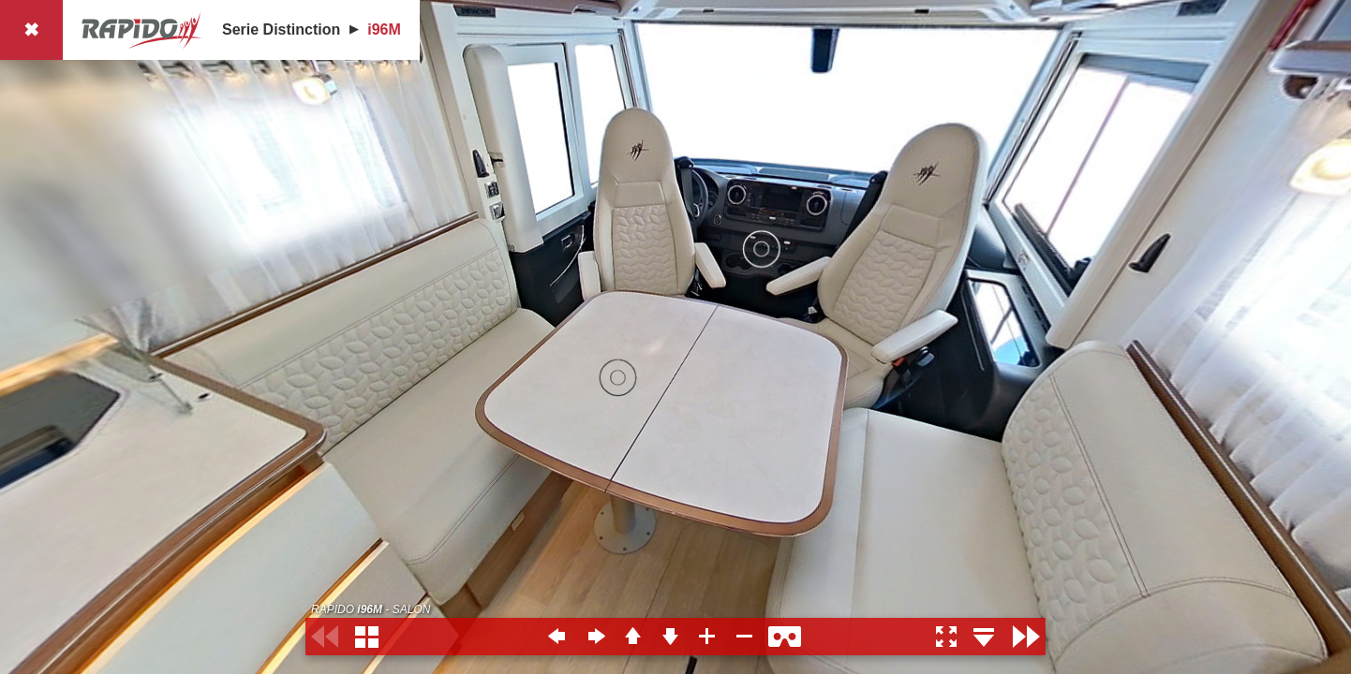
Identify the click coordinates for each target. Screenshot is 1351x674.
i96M (384, 29)
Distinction (302, 29)
